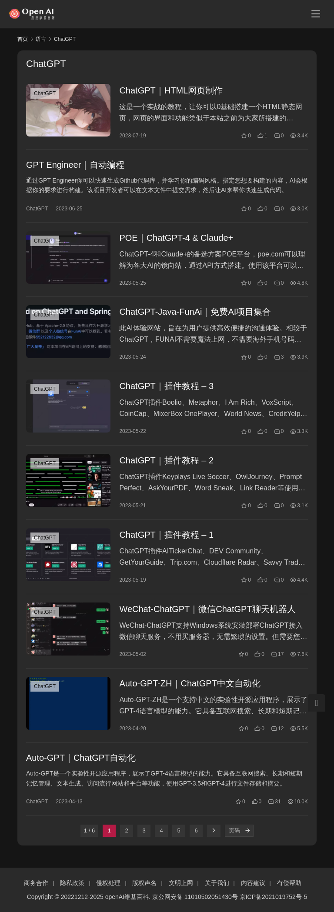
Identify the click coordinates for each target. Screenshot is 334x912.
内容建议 (253, 882)
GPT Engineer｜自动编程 (75, 165)
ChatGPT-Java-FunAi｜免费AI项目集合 (195, 313)
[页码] (247, 835)
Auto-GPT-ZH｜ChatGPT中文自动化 (190, 687)
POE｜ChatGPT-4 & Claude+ (176, 238)
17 (277, 657)
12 (277, 732)
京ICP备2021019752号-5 (273, 896)
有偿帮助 (289, 882)
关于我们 (217, 882)
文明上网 (181, 882)
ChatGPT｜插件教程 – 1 (166, 538)
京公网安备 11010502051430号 (195, 896)
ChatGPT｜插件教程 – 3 (166, 388)
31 (274, 806)
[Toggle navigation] (316, 14)
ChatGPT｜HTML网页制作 (171, 90)
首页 (22, 39)
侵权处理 (108, 882)
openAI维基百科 (127, 896)
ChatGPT (45, 93)
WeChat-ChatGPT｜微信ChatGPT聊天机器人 (207, 612)
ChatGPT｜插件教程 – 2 (166, 463)
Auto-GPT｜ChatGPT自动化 (81, 762)
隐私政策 (72, 882)
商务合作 (36, 882)
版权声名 (144, 882)
